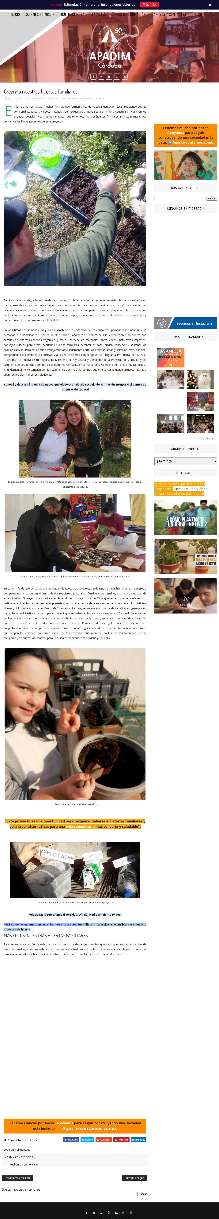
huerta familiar (57, 99)
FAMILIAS (99, 15)
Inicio (15, 15)
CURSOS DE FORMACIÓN (128, 15)
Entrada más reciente (17, 1178)
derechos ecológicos (36, 99)
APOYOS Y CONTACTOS (169, 15)
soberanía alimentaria (91, 99)
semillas (72, 99)
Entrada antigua (134, 1178)
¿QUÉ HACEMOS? (72, 15)
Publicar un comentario (23, 1165)
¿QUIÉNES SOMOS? (38, 15)
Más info (149, 5)
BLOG (198, 15)
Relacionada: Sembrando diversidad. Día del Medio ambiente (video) (75, 915)
